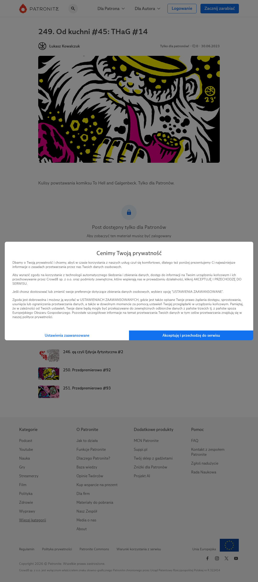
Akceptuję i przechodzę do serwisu (191, 335)
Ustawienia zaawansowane (67, 335)
